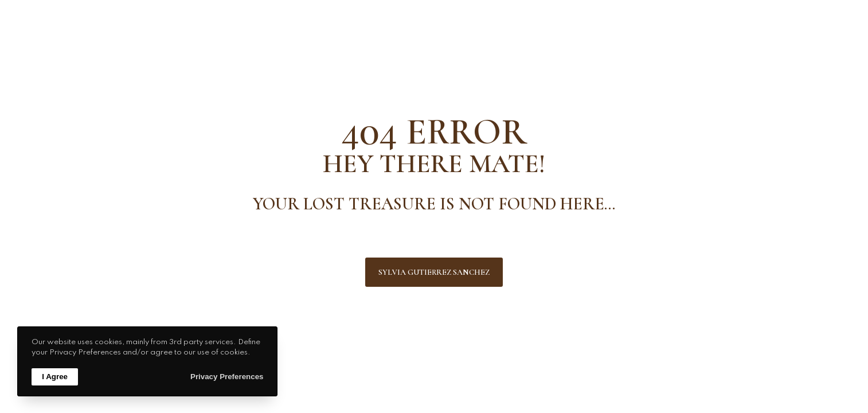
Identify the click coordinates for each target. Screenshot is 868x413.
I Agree (55, 376)
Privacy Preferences (226, 376)
